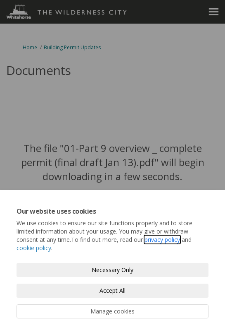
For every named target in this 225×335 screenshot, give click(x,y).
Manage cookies (112, 311)
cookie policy (34, 248)
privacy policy (162, 239)
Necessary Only (112, 270)
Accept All (112, 290)
